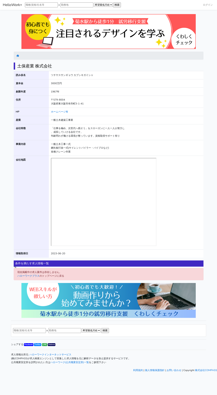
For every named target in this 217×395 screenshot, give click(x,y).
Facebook (28, 344)
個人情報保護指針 (155, 370)
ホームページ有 (59, 111)
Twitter (37, 344)
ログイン (208, 5)
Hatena (51, 344)
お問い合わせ (174, 370)
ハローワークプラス (28, 276)
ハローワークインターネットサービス (50, 354)
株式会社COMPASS (206, 370)
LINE (45, 344)
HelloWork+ (12, 4)
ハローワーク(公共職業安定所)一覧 (69, 362)
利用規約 (138, 370)
